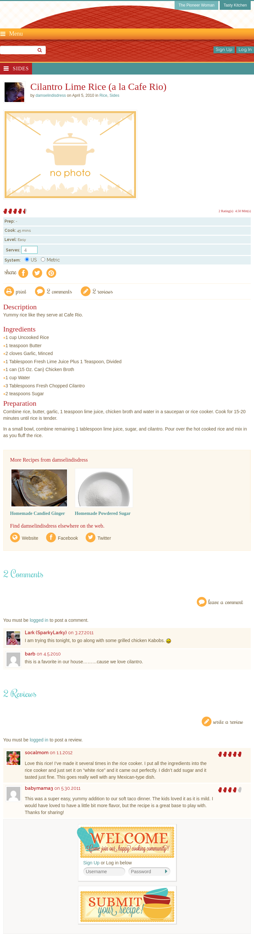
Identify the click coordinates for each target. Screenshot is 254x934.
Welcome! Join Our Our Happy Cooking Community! (125, 842)
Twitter (104, 538)
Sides (21, 68)
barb (30, 653)
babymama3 (39, 788)
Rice (103, 95)
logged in (39, 620)
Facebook (68, 538)
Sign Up (224, 49)
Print (21, 291)
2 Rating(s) (226, 211)
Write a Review (228, 721)
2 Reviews (103, 291)
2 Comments (59, 291)
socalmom (36, 752)
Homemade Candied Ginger (37, 513)
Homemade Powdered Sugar (103, 513)
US (31, 260)
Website (30, 538)
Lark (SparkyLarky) (46, 632)
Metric (50, 260)
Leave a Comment (226, 601)
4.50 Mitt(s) (243, 211)
